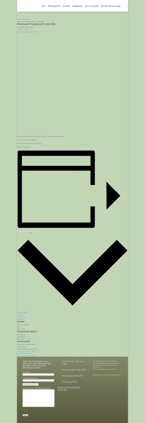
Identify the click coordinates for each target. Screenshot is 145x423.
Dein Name (38, 373)
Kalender (66, 6)
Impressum (97, 375)
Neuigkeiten (77, 6)
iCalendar (20, 315)
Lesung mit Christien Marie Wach (27, 32)
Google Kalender (22, 312)
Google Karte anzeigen (27, 339)
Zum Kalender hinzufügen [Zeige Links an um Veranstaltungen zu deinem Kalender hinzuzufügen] (25, 232)
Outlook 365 (20, 317)
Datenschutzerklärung (111, 375)
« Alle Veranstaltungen (23, 19)
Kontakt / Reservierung (110, 6)
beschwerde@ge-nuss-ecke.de (105, 369)
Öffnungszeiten (54, 6)
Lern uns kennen (92, 6)
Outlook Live (21, 319)
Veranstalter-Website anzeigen (26, 351)
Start (44, 6)
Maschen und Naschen (24, 29)
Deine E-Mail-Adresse (38, 379)
